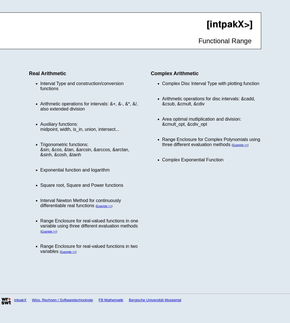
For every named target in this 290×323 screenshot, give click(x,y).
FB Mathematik (111, 300)
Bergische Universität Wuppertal (155, 300)
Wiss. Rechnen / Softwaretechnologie (62, 300)
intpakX (20, 300)
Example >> (103, 206)
